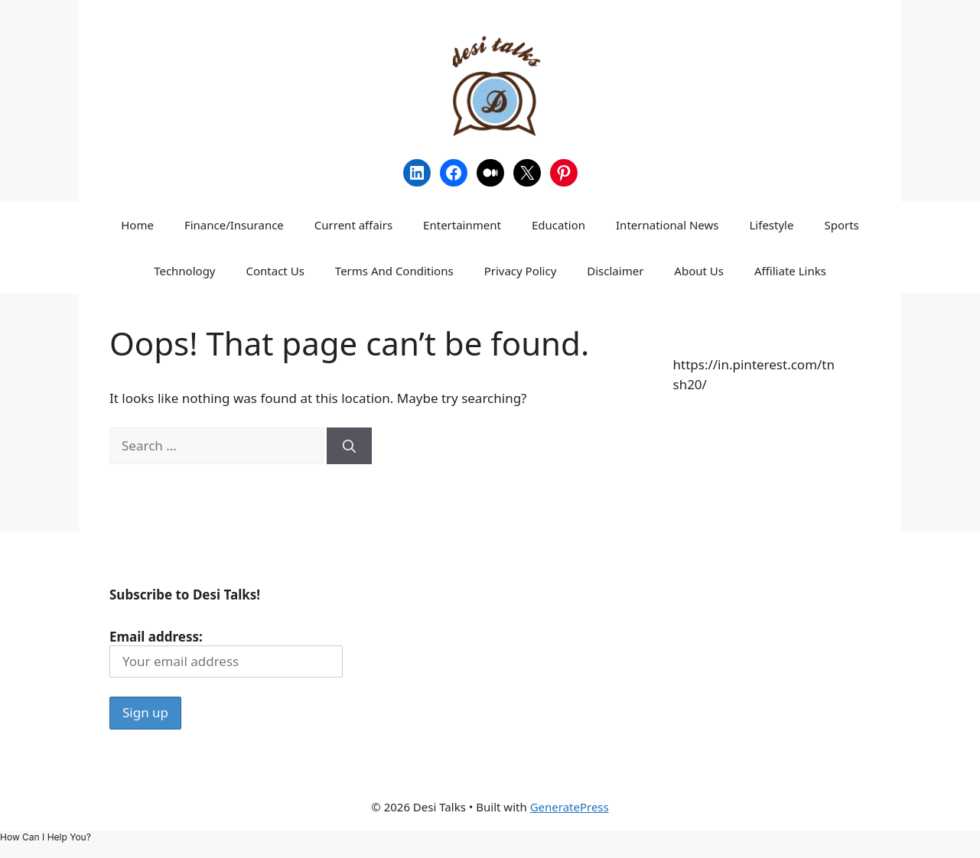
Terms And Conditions (394, 270)
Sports (841, 224)
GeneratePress (569, 806)
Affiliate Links (790, 270)
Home (137, 224)
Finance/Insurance (234, 224)
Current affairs (353, 224)
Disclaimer (615, 270)
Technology (184, 270)
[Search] (349, 445)
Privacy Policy (520, 270)
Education (558, 224)
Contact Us (275, 270)
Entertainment (462, 224)
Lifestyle (772, 224)
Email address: (226, 653)
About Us (699, 270)
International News (667, 224)
